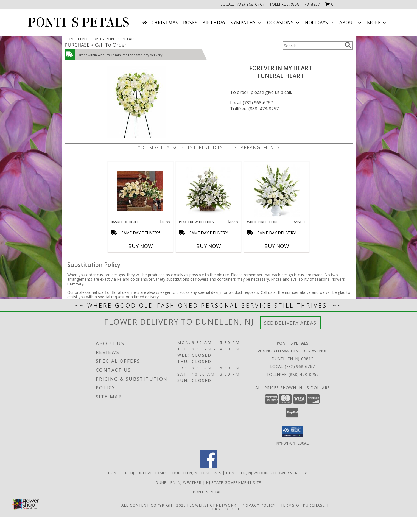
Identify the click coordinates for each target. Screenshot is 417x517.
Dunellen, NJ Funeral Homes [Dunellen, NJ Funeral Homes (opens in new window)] (138, 472)
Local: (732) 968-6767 (251, 103)
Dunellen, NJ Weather (178, 482)
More (377, 22)
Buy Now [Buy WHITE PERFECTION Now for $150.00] (276, 246)
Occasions (283, 22)
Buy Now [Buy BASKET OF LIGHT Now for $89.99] (140, 246)
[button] (329, 4)
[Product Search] (312, 45)
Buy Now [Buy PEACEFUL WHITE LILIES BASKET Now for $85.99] (208, 246)
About (350, 22)
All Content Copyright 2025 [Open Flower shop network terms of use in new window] (153, 504)
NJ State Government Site (233, 482)
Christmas (165, 22)
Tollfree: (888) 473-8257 (254, 109)
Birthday (214, 22)
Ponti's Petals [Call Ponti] (208, 491)
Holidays (320, 22)
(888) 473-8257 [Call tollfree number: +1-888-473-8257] (305, 4)
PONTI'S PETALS (78, 22)
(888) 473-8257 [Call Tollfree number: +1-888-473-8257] (304, 374)
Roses (190, 22)
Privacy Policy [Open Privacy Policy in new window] (259, 504)
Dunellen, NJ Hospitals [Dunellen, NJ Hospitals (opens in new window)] (197, 472)
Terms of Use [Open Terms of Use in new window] (225, 508)
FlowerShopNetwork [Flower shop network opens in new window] (212, 504)
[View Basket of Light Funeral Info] (140, 191)
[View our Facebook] (208, 465)
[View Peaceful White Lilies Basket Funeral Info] (208, 190)
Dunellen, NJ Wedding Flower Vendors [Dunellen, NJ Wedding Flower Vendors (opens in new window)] (267, 472)
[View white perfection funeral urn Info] (277, 190)
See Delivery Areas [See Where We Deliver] (290, 323)
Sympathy (246, 22)
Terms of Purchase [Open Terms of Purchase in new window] (303, 504)
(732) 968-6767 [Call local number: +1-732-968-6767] (251, 4)
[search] (347, 45)
